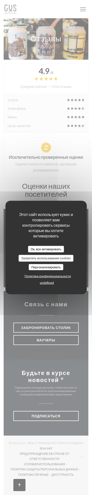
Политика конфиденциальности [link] (48, 276)
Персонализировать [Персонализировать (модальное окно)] (46, 267)
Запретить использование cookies (46, 258)
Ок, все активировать (46, 249)
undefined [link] (47, 283)
